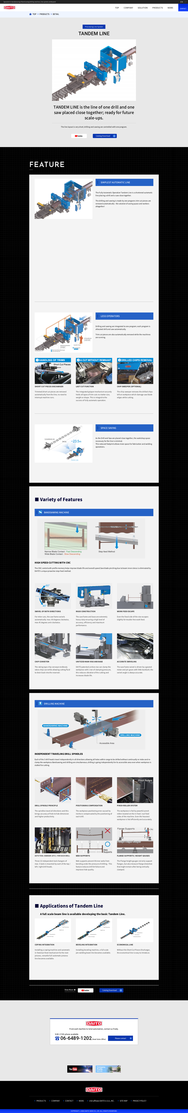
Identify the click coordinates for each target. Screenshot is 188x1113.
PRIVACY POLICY (139, 1101)
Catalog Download (103, 136)
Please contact (120, 1038)
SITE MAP (123, 1101)
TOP (117, 8)
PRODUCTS (157, 8)
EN (181, 2)
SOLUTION (143, 8)
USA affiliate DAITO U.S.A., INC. (101, 1101)
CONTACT (183, 8)
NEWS (170, 8)
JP (185, 2)
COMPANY (128, 8)
